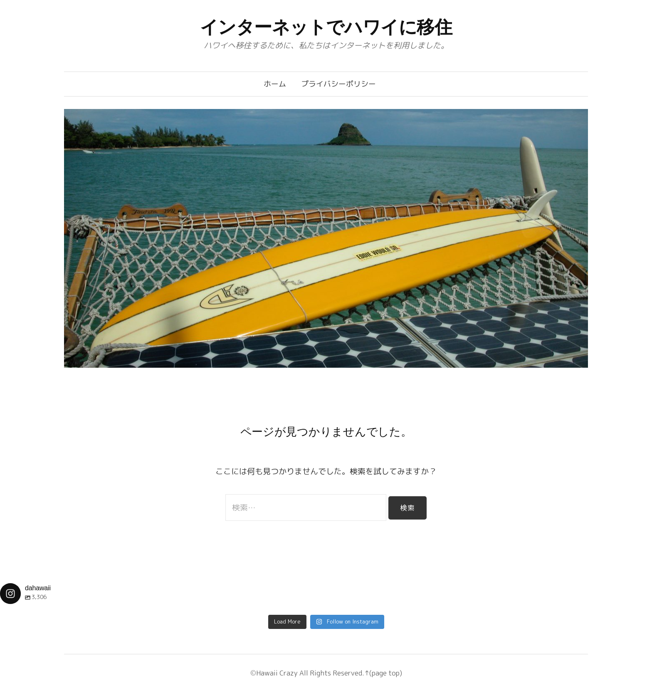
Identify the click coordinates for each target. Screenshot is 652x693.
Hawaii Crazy (277, 673)
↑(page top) (383, 673)
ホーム (275, 84)
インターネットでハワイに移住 (326, 27)
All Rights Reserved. (331, 673)
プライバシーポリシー (338, 84)
